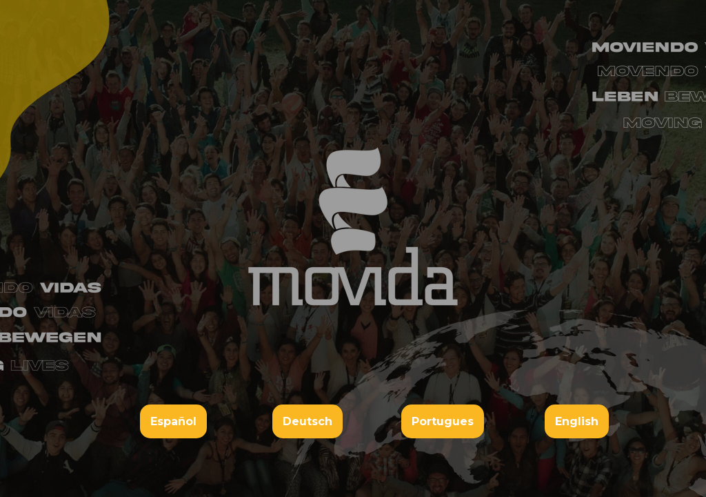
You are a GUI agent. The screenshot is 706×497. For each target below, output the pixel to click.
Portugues (443, 421)
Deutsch (307, 421)
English (576, 421)
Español (173, 421)
